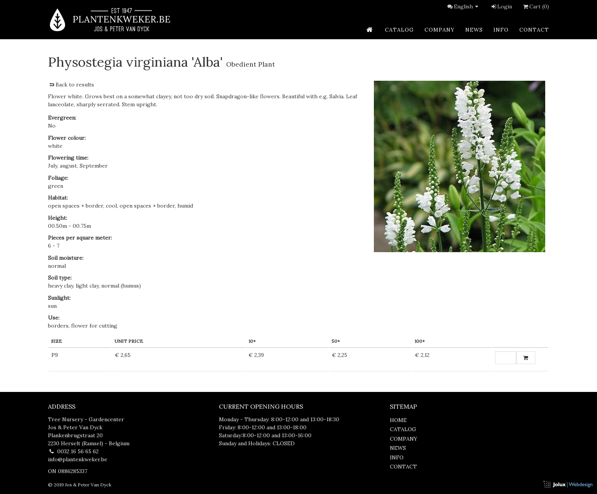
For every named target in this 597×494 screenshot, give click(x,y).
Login (501, 6)
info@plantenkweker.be (77, 459)
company (440, 29)
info (501, 29)
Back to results (71, 84)
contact (534, 29)
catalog (399, 29)
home (398, 420)
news (474, 29)
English (467, 6)
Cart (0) (535, 6)
